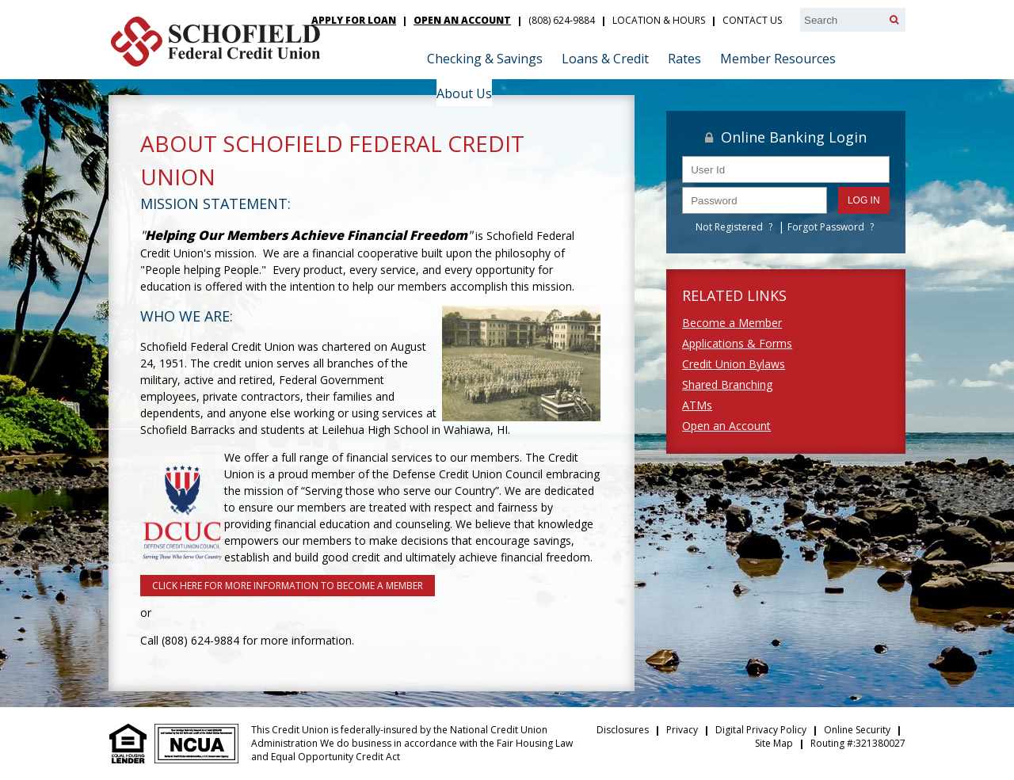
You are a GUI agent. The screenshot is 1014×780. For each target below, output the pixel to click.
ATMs (697, 405)
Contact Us (752, 20)
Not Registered (729, 227)
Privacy (682, 729)
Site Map (774, 743)
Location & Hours (658, 20)
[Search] (894, 19)
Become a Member (732, 322)
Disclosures (623, 729)
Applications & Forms (737, 343)
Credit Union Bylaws (733, 363)
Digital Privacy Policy (760, 729)
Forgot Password (825, 227)
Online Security (857, 729)
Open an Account (726, 425)
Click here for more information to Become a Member (287, 585)
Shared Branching (727, 384)
